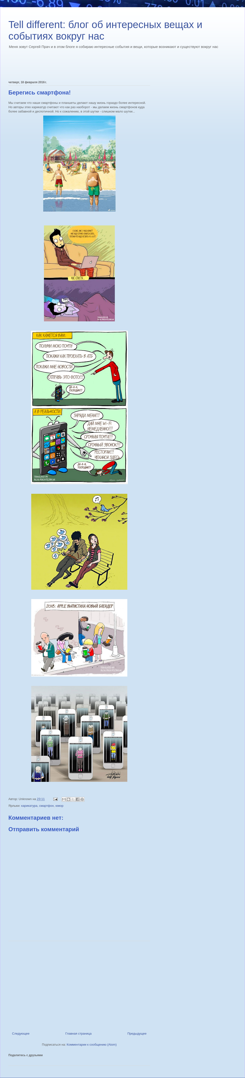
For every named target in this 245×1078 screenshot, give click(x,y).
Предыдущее (137, 1033)
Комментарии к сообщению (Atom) (92, 1044)
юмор (59, 805)
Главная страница (78, 1033)
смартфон (46, 805)
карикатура (29, 805)
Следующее (21, 1033)
